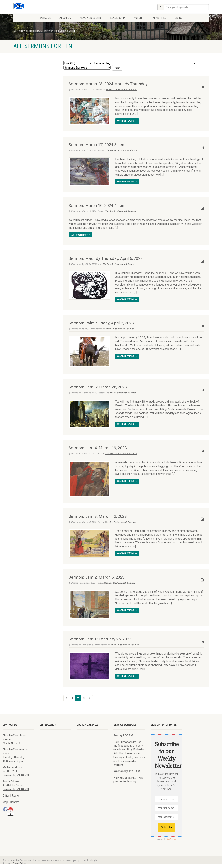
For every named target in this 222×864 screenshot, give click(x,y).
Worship (138, 18)
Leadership (117, 18)
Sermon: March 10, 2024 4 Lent (97, 205)
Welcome (45, 18)
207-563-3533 (11, 739)
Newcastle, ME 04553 (16, 785)
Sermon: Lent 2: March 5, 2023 (96, 574)
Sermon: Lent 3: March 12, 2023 (98, 513)
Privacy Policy (19, 859)
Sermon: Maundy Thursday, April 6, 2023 (106, 258)
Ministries (159, 18)
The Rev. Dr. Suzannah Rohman (121, 89)
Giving (178, 18)
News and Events (91, 18)
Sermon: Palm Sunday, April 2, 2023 (101, 322)
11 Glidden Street (13, 781)
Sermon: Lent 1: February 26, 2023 (100, 635)
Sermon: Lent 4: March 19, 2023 (98, 446)
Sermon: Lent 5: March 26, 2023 (98, 385)
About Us (65, 18)
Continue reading (127, 121)
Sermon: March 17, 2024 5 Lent (97, 144)
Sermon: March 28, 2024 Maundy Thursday (108, 84)
